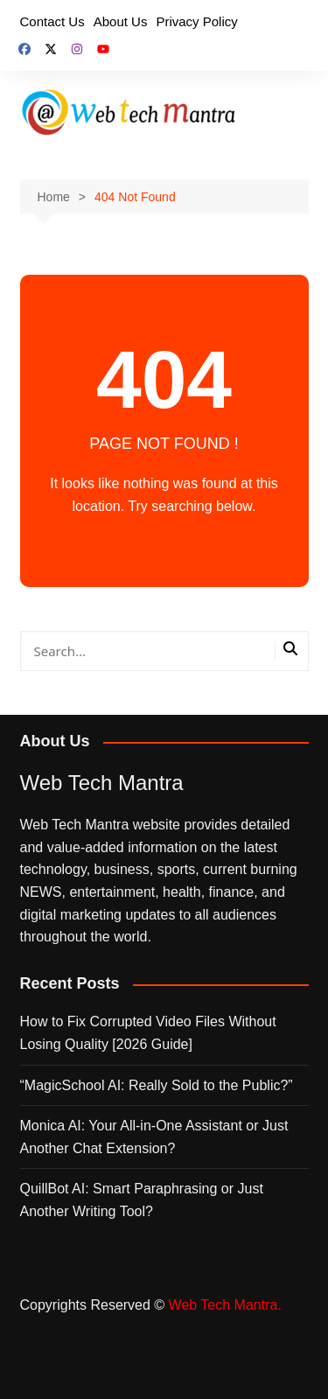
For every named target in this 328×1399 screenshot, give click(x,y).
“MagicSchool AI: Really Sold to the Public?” (156, 1085)
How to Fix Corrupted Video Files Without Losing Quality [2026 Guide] (148, 1033)
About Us (121, 21)
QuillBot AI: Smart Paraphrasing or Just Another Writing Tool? (141, 1200)
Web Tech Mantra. (225, 1305)
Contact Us (52, 21)
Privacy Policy (196, 21)
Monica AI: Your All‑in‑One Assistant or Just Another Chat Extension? (154, 1137)
